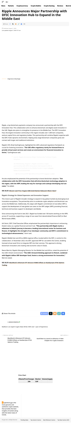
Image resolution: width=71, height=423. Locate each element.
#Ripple (51, 168)
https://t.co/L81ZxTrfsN (22, 170)
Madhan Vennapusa (14, 322)
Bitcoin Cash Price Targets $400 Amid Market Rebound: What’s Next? (34, 191)
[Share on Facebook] (10, 24)
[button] (3, 2)
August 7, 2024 (49, 174)
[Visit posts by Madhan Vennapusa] (4, 322)
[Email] (15, 24)
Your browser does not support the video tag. (35, 102)
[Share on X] (13, 24)
